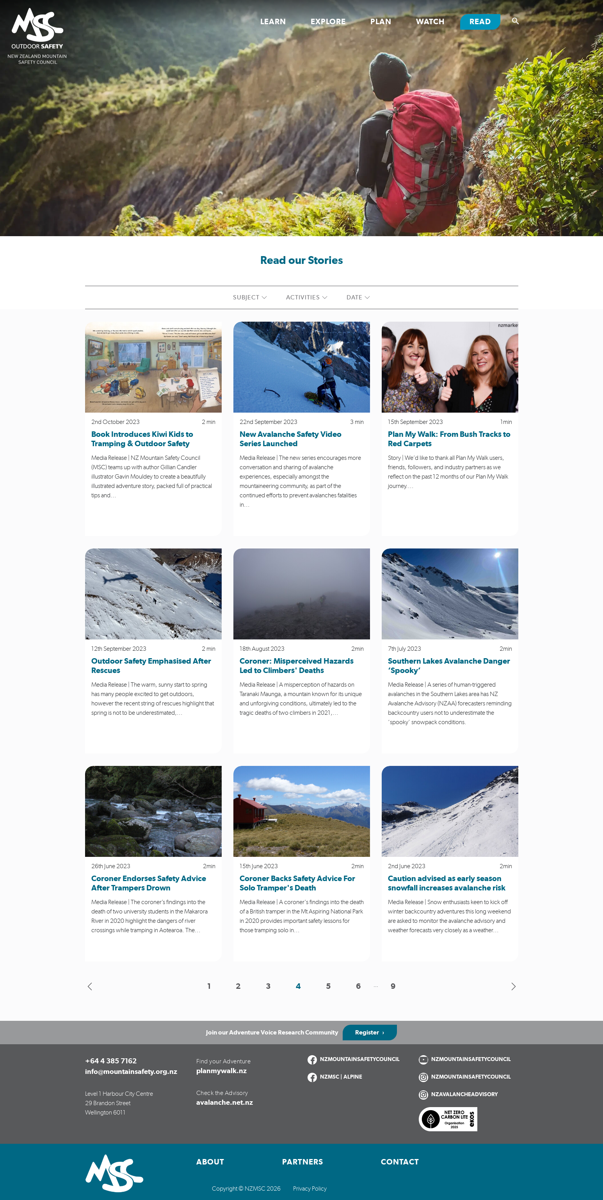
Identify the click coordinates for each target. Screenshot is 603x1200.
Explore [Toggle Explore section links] (328, 22)
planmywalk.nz (221, 1071)
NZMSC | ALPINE (341, 1077)
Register (367, 1032)
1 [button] (209, 986)
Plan (380, 22)
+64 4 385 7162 (111, 1061)
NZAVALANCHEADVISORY (464, 1094)
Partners (302, 1162)
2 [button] (238, 986)
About (210, 1162)
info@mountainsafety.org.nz (131, 1071)
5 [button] (328, 986)
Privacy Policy (310, 1189)
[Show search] (515, 21)
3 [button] (268, 986)
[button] (89, 986)
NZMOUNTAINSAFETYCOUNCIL (360, 1059)
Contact (400, 1162)
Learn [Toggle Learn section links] (273, 22)
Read (485, 21)
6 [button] (358, 986)
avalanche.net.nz (224, 1102)
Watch (430, 22)
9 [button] (393, 986)
